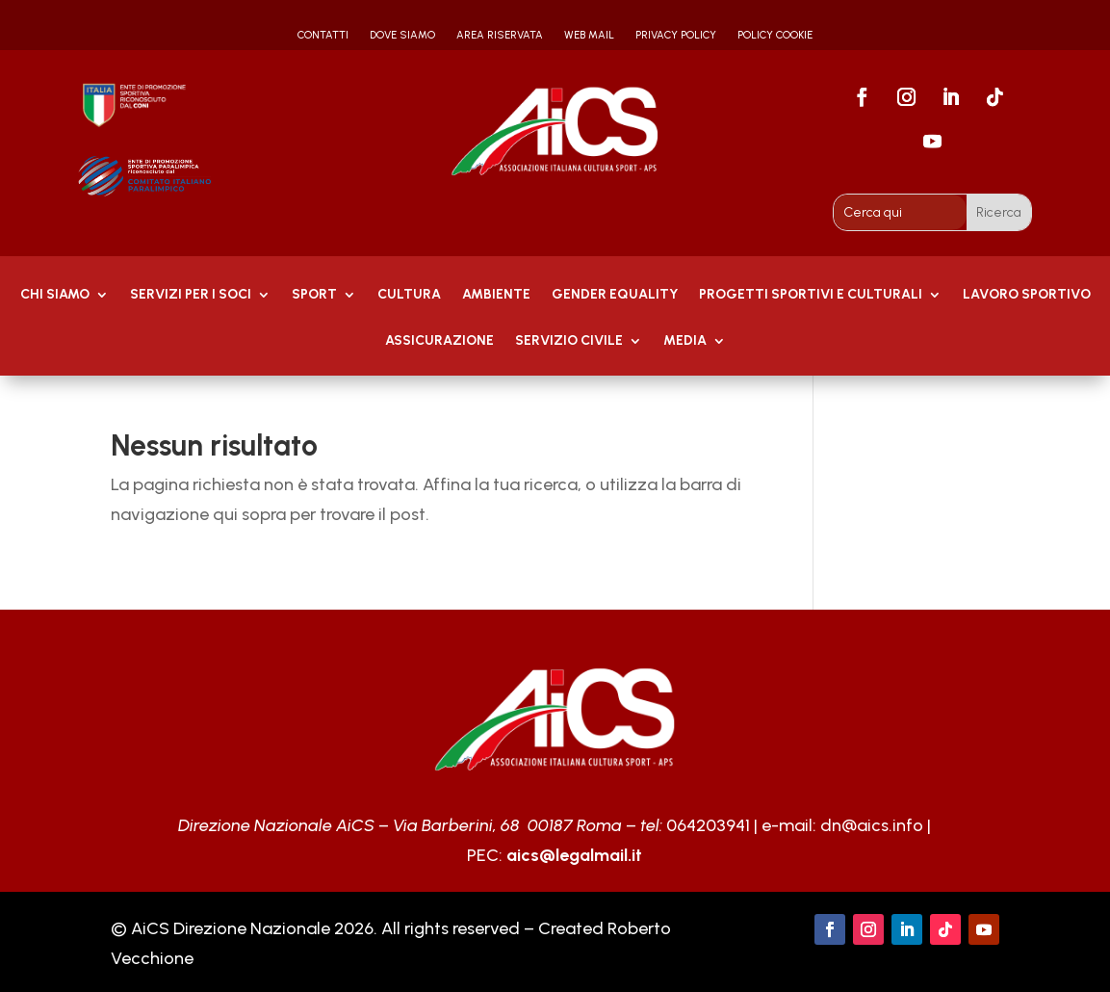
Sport (314, 295)
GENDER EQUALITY (615, 295)
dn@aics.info (871, 825)
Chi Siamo (55, 295)
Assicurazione (439, 341)
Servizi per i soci (190, 295)
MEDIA (685, 341)
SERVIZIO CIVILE (569, 341)
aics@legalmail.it (574, 855)
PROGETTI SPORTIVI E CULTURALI (810, 295)
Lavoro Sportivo (1027, 295)
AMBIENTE (496, 295)
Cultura (409, 295)
